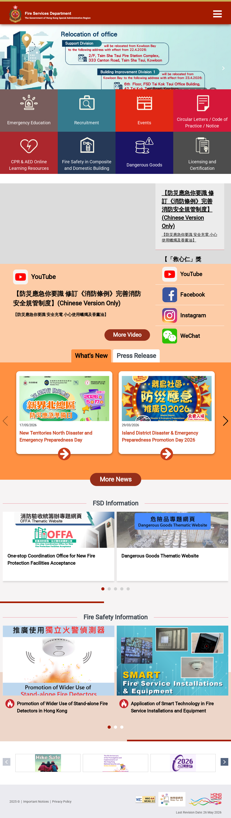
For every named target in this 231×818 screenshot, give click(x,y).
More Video (127, 335)
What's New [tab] (91, 355)
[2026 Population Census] (183, 763)
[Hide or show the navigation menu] (217, 13)
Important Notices (36, 801)
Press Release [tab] (136, 355)
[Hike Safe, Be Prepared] (48, 763)
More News (116, 479)
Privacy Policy (62, 801)
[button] (7, 68)
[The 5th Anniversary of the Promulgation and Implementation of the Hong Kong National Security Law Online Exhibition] (115, 763)
